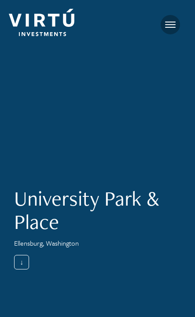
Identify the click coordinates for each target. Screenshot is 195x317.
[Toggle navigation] (170, 24)
